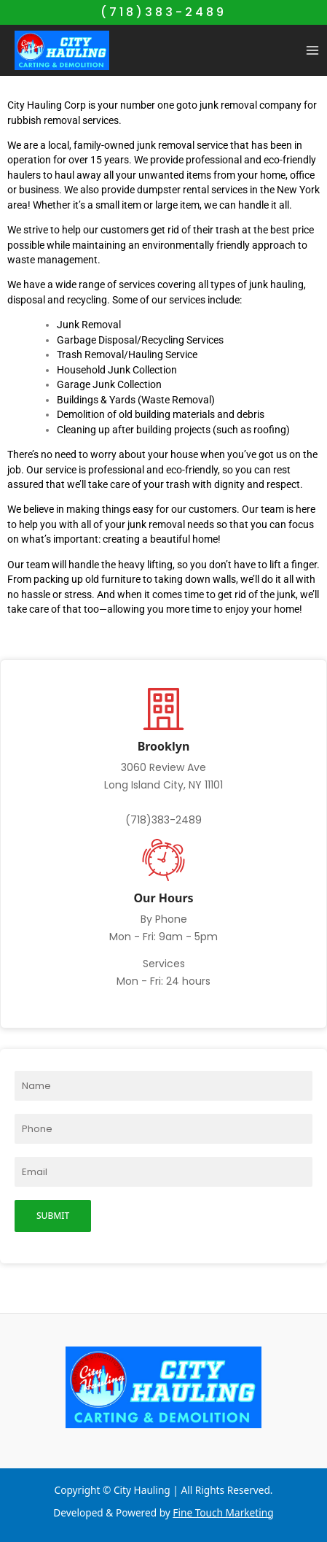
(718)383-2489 (163, 12)
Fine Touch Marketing (223, 1512)
